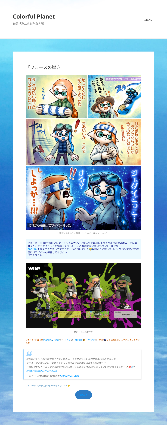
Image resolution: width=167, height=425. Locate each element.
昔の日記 (33, 249)
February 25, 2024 (69, 375)
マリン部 (91, 339)
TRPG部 (67, 339)
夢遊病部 (47, 339)
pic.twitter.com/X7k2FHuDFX (41, 370)
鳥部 (57, 339)
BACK (83, 395)
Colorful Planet (34, 16)
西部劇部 (79, 339)
